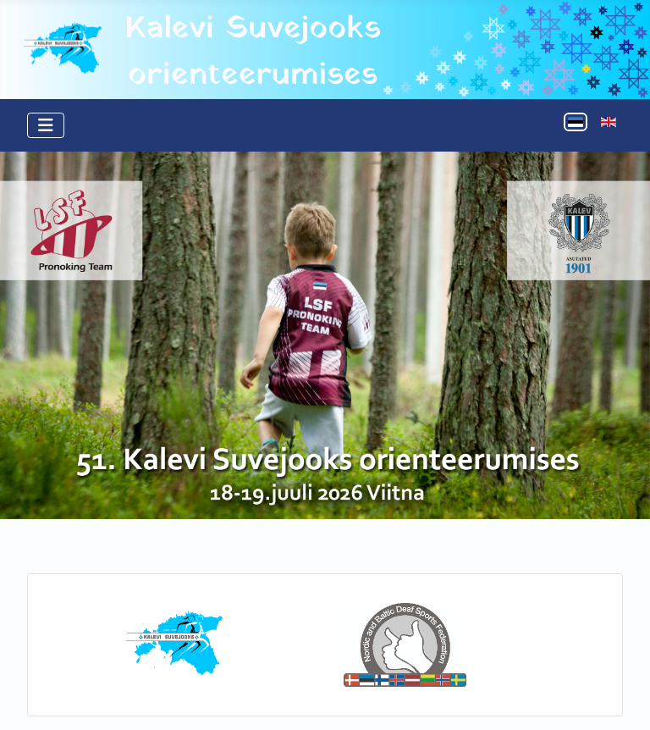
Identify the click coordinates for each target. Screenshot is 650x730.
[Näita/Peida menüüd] (45, 125)
